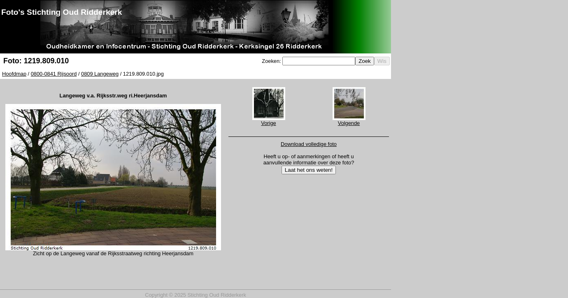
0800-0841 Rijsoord (54, 74)
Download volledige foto (309, 144)
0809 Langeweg (100, 74)
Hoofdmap (14, 74)
